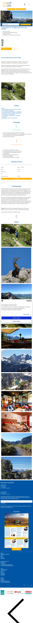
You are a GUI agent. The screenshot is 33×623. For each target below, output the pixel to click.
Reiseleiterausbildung (5, 580)
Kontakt (2, 554)
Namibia (2, 577)
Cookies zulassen (16, 317)
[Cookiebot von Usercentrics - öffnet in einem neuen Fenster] (26, 301)
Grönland (2, 572)
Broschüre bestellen (5, 560)
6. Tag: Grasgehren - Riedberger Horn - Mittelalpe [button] (10, 115)
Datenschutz (3, 563)
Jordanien (3, 574)
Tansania (2, 578)
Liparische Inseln (4, 569)
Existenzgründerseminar (5, 581)
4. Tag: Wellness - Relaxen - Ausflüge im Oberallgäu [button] (11, 113)
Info (2, 173)
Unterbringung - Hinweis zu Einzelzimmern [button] (9, 118)
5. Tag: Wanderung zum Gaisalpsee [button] (8, 114)
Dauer (2, 169)
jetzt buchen (26, 24)
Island (2, 571)
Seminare (2, 579)
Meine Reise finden (11, 9)
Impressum (3, 561)
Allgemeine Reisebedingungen (6, 564)
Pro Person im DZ (4, 175)
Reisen (2, 552)
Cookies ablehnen (16, 321)
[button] (24, 4)
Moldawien (3, 573)
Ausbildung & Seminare (21, 9)
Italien (2, 568)
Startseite (3, 558)
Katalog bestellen (16, 548)
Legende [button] (3, 108)
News (2, 555)
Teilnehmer (3, 171)
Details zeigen (26, 314)
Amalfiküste (3, 570)
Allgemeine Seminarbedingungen (7, 565)
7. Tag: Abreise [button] (4, 116)
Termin (2, 167)
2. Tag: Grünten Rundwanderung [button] (7, 110)
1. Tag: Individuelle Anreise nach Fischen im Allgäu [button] (11, 109)
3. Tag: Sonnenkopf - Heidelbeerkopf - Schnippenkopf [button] (11, 111)
